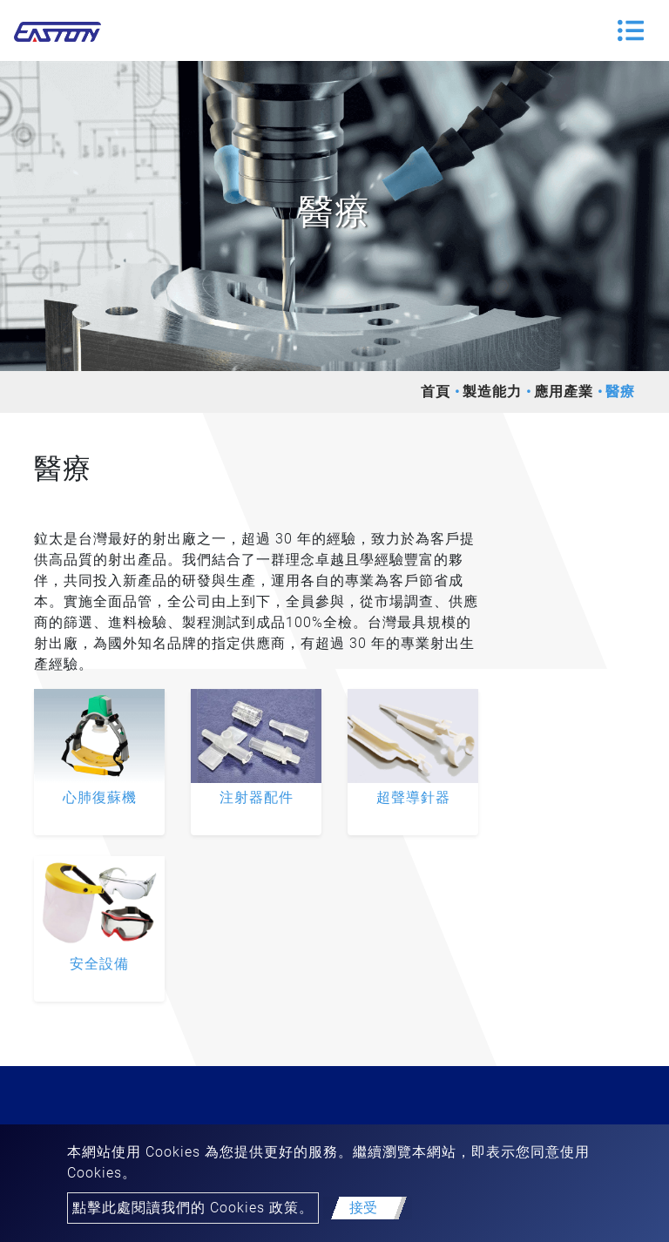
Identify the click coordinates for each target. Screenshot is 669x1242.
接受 (363, 1207)
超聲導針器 (413, 797)
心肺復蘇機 (100, 797)
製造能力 (492, 391)
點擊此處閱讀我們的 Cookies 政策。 (193, 1207)
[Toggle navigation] (630, 30)
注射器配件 (257, 797)
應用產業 (563, 391)
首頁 (435, 391)
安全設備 (99, 963)
